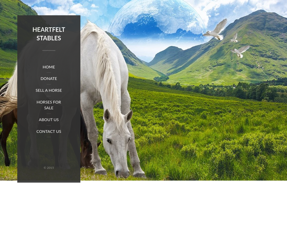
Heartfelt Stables (49, 34)
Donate (49, 79)
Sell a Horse (49, 90)
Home (49, 67)
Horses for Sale (49, 105)
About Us (49, 119)
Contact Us (48, 131)
